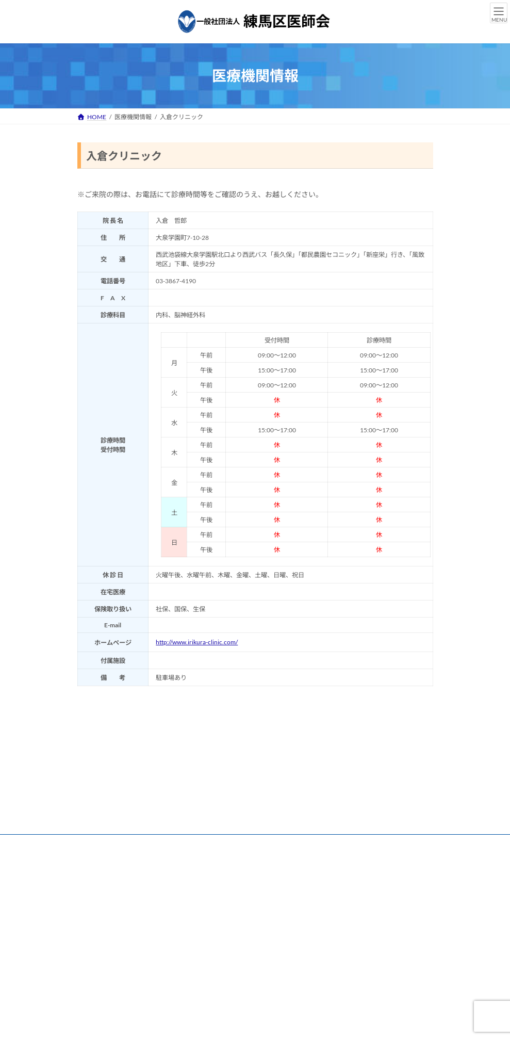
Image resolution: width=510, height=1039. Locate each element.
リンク (96, 844)
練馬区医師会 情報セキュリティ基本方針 (143, 850)
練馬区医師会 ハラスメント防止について (275, 850)
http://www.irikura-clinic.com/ (197, 642)
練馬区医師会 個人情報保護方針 (169, 844)
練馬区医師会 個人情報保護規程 (277, 844)
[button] (115, 995)
